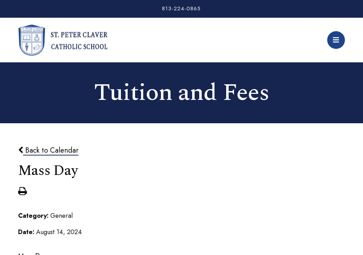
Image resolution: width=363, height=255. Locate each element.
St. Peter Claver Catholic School (62, 40)
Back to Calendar (48, 150)
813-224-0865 (181, 8)
